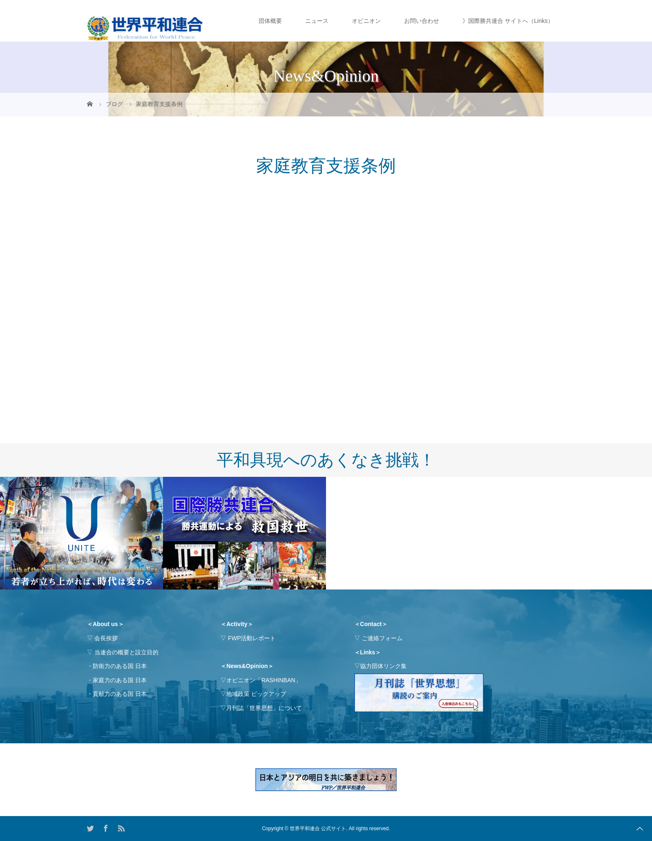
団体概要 (270, 20)
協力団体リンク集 (383, 666)
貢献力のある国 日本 (120, 694)
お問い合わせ (421, 20)
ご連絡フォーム (382, 638)
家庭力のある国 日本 (120, 680)
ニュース (316, 20)
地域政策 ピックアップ (256, 694)
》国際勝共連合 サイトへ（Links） (507, 20)
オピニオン (366, 20)
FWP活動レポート (252, 638)
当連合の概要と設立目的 (126, 652)
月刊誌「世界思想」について (264, 708)
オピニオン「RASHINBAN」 (263, 680)
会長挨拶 (106, 638)
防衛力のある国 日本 (120, 666)
